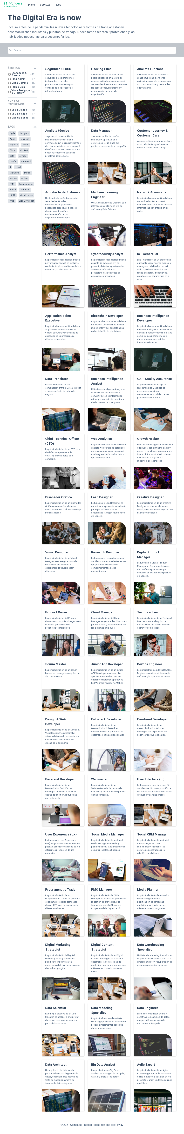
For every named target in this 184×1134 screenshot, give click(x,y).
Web (12, 201)
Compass (45, 5)
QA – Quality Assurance (154, 379)
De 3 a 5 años (17, 113)
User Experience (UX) (61, 834)
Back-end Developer (60, 779)
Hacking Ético (101, 69)
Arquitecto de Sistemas (62, 192)
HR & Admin (16, 79)
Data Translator (56, 379)
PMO (12, 184)
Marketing (14, 172)
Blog (58, 5)
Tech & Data (16, 86)
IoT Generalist (147, 254)
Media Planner (148, 889)
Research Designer (105, 552)
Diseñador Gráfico (58, 497)
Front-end (26, 161)
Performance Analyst (60, 254)
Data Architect (55, 1064)
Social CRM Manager (152, 834)
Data (12, 156)
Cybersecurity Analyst (107, 254)
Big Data (14, 144)
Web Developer (26, 201)
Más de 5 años (18, 117)
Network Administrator (154, 192)
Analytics (24, 133)
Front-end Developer (152, 719)
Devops (22, 156)
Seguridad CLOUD (58, 69)
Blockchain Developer (107, 316)
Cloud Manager (102, 612)
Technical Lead (148, 612)
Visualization (26, 195)
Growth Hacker (148, 439)
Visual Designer (57, 552)
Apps (12, 139)
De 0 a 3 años (17, 109)
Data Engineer (147, 1008)
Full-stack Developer (106, 719)
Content (24, 150)
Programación (26, 184)
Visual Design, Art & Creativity (20, 91)
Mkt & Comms (18, 83)
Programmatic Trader (61, 889)
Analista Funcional (150, 69)
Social (13, 189)
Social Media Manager (107, 834)
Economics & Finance (17, 74)
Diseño (13, 161)
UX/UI (12, 195)
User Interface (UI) (151, 779)
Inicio (31, 5)
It (10, 167)
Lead (18, 167)
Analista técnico (57, 130)
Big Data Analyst (103, 1064)
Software (25, 189)
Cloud (13, 150)
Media (27, 172)
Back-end (24, 139)
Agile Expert (146, 1064)
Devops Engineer (149, 664)
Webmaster (99, 779)
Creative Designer (150, 497)
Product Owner (56, 612)
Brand (26, 144)
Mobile (13, 178)
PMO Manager (101, 889)
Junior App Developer (107, 664)
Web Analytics (101, 439)
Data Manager (101, 130)
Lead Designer (102, 497)
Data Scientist (55, 1008)
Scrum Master (55, 664)
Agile (12, 133)
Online (24, 178)
